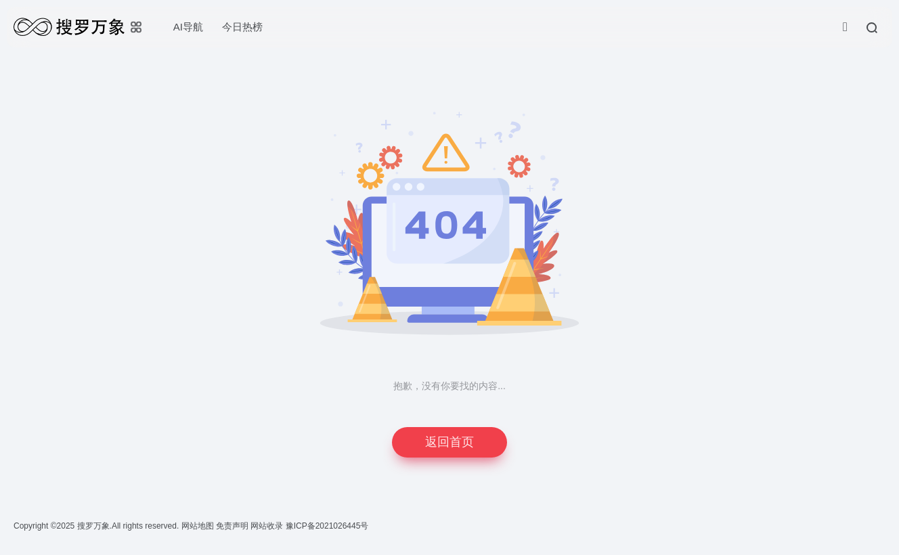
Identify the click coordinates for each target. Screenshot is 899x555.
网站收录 (267, 526)
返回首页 (449, 442)
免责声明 (233, 526)
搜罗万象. (93, 526)
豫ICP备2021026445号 (327, 526)
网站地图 (198, 526)
